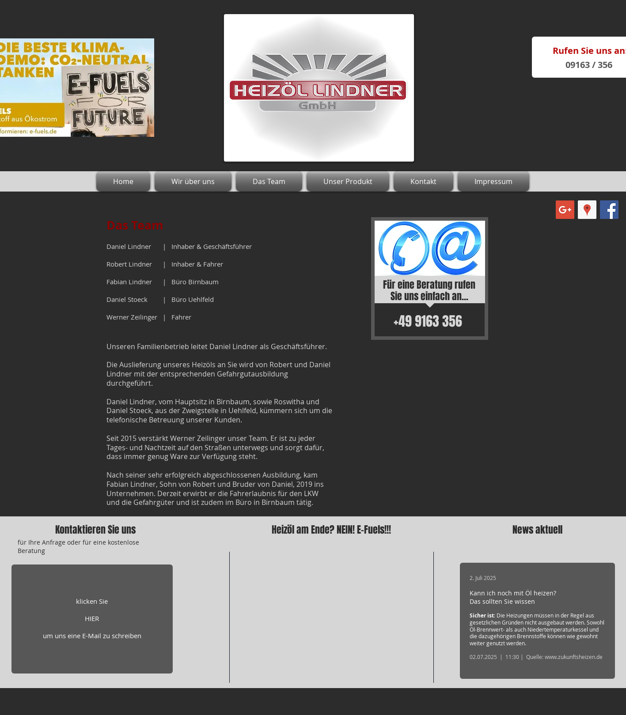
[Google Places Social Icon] (587, 209)
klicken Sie (92, 601)
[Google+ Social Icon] (565, 209)
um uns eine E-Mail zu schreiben (92, 635)
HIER (92, 618)
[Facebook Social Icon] (609, 209)
